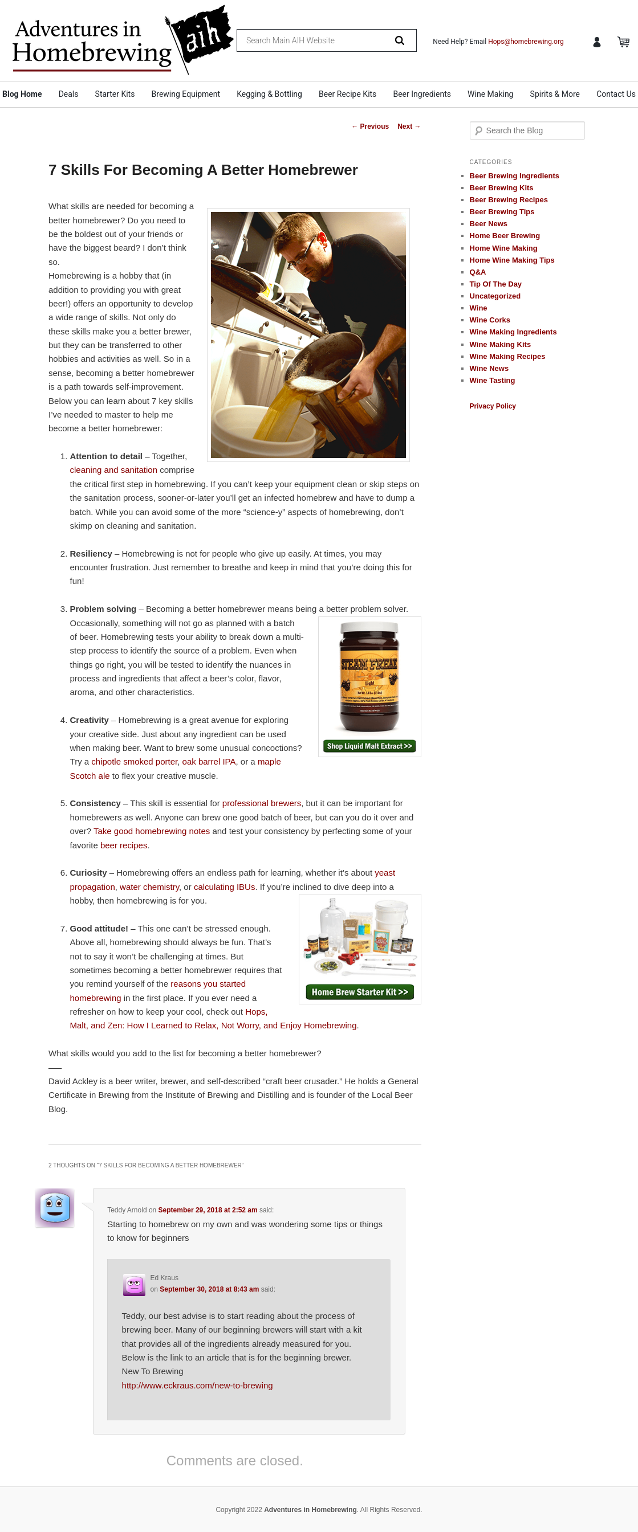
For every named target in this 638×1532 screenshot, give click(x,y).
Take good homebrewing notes (152, 831)
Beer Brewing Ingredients (514, 175)
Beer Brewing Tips (502, 211)
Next (409, 126)
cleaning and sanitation (113, 470)
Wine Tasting (492, 380)
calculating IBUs (224, 887)
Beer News (488, 223)
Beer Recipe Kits (347, 94)
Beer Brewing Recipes (509, 199)
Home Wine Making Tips (512, 260)
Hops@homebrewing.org (526, 42)
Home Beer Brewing (505, 235)
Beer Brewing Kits (502, 187)
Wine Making (490, 94)
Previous (370, 126)
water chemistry (149, 887)
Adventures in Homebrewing (310, 1510)
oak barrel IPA (209, 761)
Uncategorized (495, 296)
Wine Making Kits (500, 344)
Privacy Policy (493, 406)
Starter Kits (115, 94)
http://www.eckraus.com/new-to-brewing (197, 1385)
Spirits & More (555, 94)
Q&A (478, 272)
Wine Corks (490, 320)
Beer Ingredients (422, 94)
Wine (478, 308)
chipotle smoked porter (134, 761)
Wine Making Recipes (508, 356)
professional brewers (261, 803)
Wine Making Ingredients (513, 332)
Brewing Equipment (186, 94)
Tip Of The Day (496, 284)
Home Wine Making (504, 248)
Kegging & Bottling (269, 94)
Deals (69, 94)
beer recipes (124, 845)
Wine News (489, 368)
